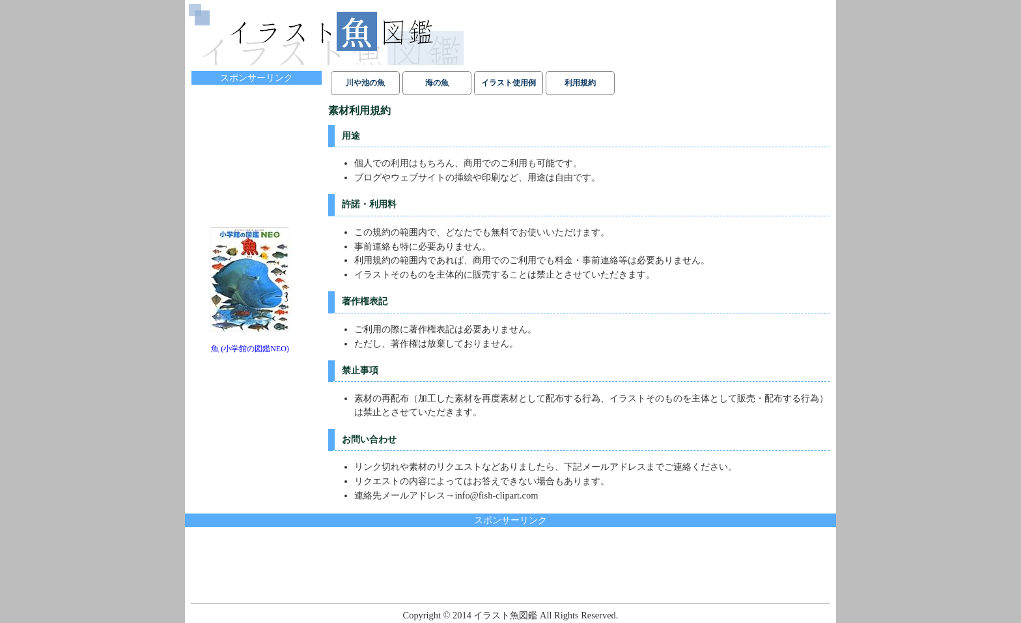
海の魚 (437, 82)
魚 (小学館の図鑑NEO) (250, 348)
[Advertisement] (256, 151)
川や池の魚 (365, 82)
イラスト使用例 (508, 82)
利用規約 (580, 82)
